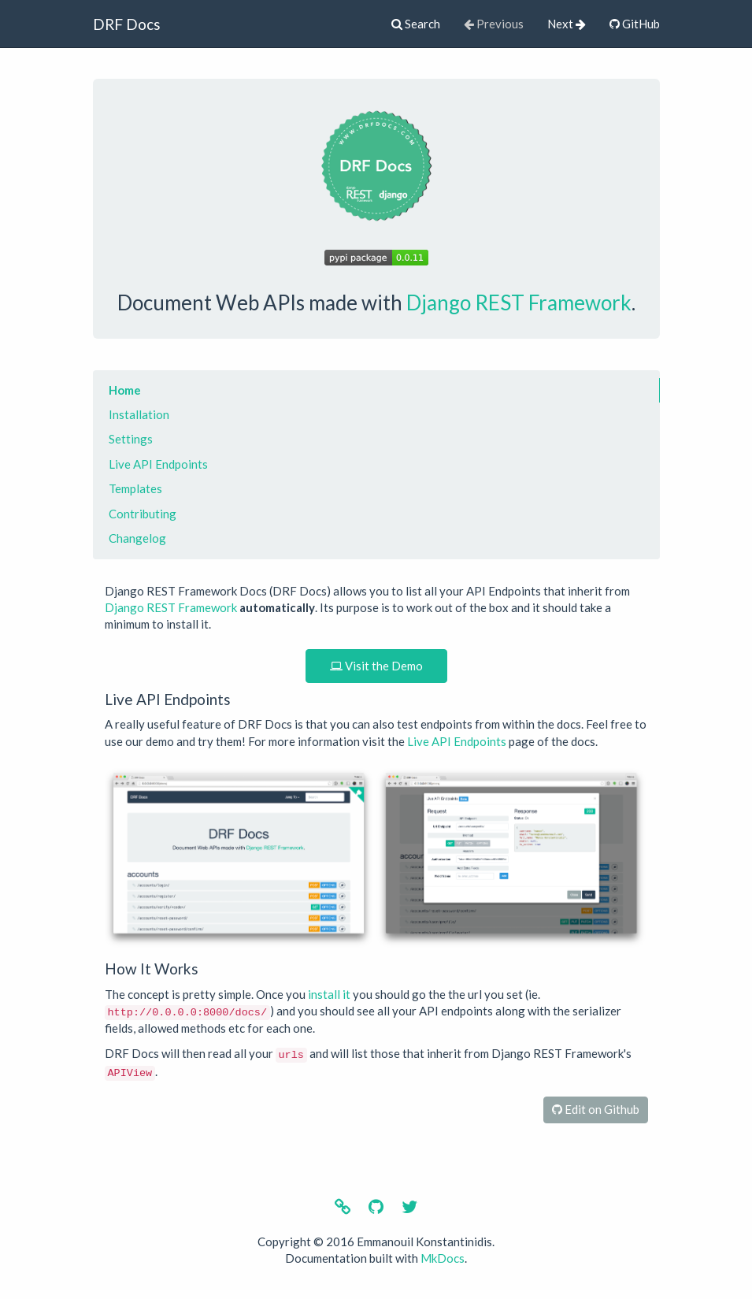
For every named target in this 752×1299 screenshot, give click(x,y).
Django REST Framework (519, 302)
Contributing (142, 514)
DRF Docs (127, 24)
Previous (494, 24)
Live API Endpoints (158, 464)
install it (329, 994)
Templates (135, 488)
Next (566, 24)
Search (415, 24)
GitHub (634, 24)
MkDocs (442, 1258)
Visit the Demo (376, 666)
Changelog (137, 538)
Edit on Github (595, 1109)
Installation (139, 414)
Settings (131, 439)
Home (125, 390)
